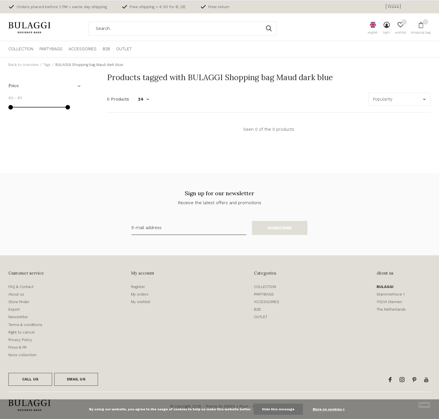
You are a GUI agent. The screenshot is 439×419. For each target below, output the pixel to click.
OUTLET (124, 48)
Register (138, 287)
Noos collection (22, 355)
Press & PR (17, 347)
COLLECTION (20, 48)
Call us (30, 379)
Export (14, 309)
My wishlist (140, 302)
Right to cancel (21, 332)
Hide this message (278, 409)
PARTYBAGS (50, 48)
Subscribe (280, 227)
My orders (139, 294)
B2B (106, 48)
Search (269, 28)
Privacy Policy (20, 340)
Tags (47, 65)
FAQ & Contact (21, 287)
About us (16, 294)
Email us (76, 379)
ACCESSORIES (83, 48)
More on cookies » (329, 409)
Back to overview (23, 65)
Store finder (18, 302)
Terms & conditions (25, 325)
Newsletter (18, 317)
